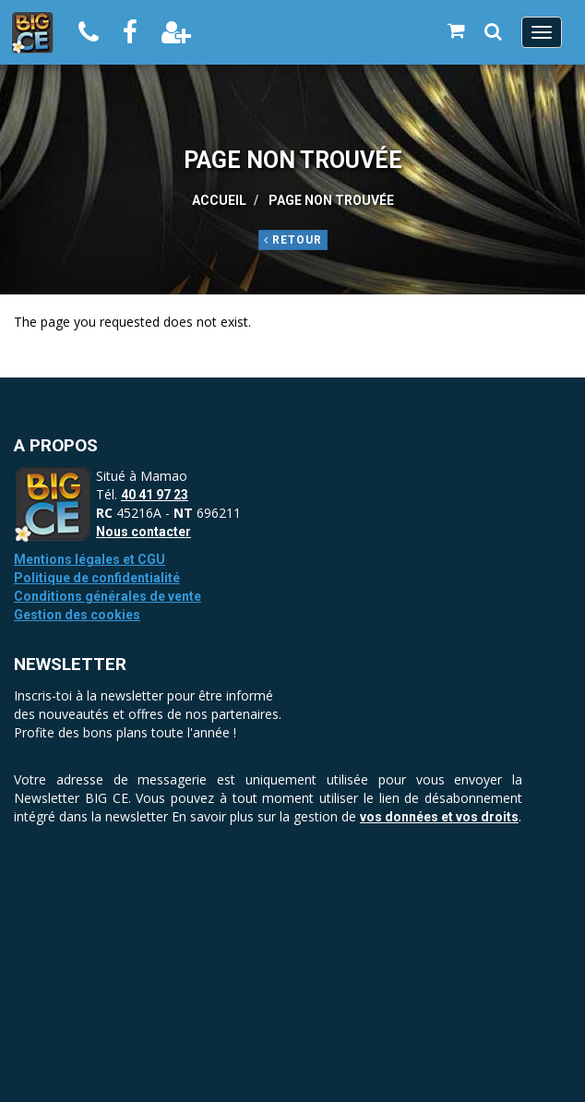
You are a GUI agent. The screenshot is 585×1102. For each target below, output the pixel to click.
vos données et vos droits (439, 816)
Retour (293, 240)
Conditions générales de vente (107, 596)
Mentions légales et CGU (89, 559)
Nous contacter (143, 531)
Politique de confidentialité (97, 577)
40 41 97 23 (154, 494)
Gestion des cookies (77, 614)
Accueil (219, 200)
